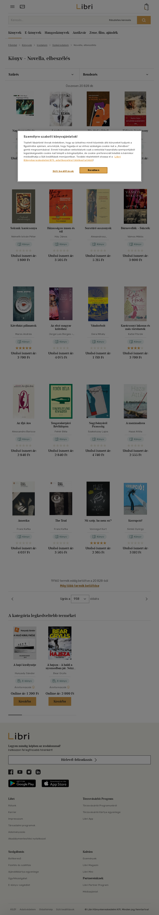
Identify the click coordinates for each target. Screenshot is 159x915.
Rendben (93, 170)
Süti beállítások (63, 171)
